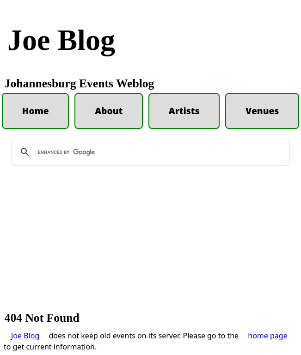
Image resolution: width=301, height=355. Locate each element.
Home (35, 110)
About (109, 110)
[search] (149, 152)
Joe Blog (61, 40)
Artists (184, 110)
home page (267, 336)
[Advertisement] (150, 242)
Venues (262, 110)
